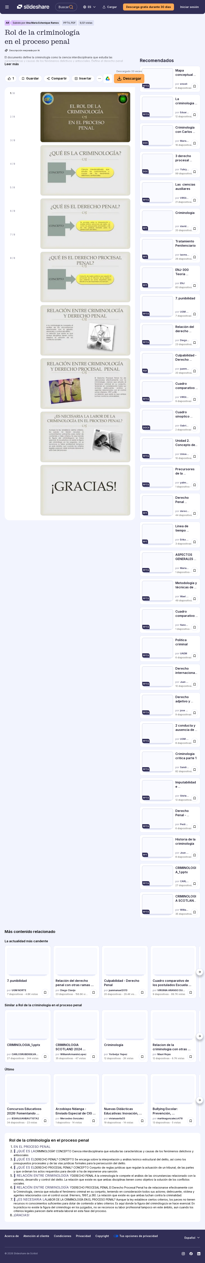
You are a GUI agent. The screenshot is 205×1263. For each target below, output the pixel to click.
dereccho (184, 511)
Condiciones (62, 1236)
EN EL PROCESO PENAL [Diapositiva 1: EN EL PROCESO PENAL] (32, 1147)
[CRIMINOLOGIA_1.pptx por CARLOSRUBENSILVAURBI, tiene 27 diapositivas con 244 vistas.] (170, 876)
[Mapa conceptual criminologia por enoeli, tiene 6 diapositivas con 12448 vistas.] (170, 79)
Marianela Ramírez (184, 568)
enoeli (183, 83)
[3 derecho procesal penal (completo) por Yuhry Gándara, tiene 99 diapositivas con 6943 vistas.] (170, 164)
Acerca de (12, 1236)
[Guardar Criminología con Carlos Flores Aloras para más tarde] (194, 143)
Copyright (102, 1236)
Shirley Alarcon (184, 795)
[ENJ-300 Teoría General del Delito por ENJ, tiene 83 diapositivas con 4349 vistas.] (170, 278)
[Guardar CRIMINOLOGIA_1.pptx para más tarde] (194, 883)
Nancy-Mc (184, 624)
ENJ (182, 283)
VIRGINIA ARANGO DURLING (184, 197)
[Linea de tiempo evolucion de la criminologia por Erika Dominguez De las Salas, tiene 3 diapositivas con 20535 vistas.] (170, 534)
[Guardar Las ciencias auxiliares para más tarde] (194, 200)
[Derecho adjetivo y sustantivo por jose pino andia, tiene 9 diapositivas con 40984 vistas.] (170, 705)
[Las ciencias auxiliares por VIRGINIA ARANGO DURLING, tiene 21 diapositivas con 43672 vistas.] (170, 193)
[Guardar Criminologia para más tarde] (194, 228)
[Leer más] (12, 64)
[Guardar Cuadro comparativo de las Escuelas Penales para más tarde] (194, 627)
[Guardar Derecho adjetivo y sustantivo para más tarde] (194, 712)
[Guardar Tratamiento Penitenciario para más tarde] (194, 257)
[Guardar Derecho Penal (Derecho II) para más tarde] (194, 513)
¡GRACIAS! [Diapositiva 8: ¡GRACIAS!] (21, 1215)
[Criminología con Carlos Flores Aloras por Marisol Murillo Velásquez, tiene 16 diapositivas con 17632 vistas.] (170, 136)
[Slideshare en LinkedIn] (198, 1253)
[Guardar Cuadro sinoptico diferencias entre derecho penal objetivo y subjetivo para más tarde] (194, 427)
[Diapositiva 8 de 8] (22, 266)
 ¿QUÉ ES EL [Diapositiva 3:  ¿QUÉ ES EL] (24, 1159)
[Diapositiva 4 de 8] (22, 171)
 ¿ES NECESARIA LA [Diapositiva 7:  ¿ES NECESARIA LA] (30, 1199)
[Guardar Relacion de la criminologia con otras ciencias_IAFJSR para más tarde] (190, 1056)
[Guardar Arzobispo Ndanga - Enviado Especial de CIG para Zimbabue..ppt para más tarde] (93, 1120)
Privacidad (83, 1236)
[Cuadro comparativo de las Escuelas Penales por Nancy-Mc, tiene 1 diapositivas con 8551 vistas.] (170, 620)
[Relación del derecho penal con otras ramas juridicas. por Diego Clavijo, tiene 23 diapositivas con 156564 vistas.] (170, 335)
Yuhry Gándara (184, 169)
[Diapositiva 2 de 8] (22, 124)
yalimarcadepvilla (184, 482)
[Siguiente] (199, 971)
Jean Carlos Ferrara (184, 852)
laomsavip (184, 254)
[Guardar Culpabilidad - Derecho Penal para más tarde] (194, 370)
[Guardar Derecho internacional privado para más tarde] (194, 684)
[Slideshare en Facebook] (191, 1253)
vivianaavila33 (117, 1118)
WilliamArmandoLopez (184, 909)
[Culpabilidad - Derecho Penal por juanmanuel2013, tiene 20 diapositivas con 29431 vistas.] (170, 364)
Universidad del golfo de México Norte (184, 454)
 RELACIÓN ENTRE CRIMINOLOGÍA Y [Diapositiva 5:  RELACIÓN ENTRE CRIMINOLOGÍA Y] (43, 1175)
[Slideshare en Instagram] (183, 1253)
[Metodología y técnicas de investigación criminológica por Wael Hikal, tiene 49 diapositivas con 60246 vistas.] (170, 591)
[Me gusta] (11, 78)
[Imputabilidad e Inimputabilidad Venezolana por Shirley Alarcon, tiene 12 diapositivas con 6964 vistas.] (170, 791)
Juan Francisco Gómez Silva (184, 681)
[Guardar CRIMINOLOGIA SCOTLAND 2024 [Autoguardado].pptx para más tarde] (194, 912)
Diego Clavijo (184, 340)
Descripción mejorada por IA (22, 50)
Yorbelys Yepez (118, 1054)
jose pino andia (184, 710)
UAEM (183, 653)
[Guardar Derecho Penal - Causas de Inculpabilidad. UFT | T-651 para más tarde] (194, 826)
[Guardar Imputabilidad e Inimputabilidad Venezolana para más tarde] (194, 798)
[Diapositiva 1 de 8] (22, 101)
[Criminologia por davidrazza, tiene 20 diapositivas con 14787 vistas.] (170, 221)
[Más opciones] (99, 78)
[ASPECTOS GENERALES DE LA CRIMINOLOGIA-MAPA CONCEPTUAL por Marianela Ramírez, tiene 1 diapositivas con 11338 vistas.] (170, 563)
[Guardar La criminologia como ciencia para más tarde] (194, 114)
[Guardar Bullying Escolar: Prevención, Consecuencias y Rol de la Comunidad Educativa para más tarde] (190, 1120)
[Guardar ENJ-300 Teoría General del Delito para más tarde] (194, 285)
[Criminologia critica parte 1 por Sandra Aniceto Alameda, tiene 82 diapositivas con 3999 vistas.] (170, 762)
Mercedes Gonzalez (72, 1118)
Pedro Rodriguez (184, 824)
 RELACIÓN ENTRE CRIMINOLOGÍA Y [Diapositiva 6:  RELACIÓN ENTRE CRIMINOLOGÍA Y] (43, 1187)
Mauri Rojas (164, 1054)
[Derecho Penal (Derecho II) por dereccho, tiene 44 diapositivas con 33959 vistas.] (170, 506)
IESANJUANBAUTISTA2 (25, 1118)
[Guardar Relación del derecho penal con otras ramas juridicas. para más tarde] (194, 342)
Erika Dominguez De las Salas (184, 539)
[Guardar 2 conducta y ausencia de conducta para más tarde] (194, 741)
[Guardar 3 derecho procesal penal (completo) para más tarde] (194, 171)
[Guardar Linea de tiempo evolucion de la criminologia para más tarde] (194, 542)
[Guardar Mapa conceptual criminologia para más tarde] (194, 86)
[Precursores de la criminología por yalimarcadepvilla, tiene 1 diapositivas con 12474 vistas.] (170, 477)
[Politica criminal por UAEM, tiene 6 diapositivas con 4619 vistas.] (170, 648)
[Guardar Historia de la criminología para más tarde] (194, 855)
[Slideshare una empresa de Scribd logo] (33, 7)
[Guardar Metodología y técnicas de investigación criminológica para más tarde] (194, 598)
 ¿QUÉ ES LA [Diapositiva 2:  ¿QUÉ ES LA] (24, 1151)
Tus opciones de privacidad (136, 1236)
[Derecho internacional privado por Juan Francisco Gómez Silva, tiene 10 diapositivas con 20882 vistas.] (170, 677)
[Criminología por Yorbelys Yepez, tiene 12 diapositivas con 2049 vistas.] (124, 1036)
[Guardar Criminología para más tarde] (142, 1056)
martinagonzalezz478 (170, 1118)
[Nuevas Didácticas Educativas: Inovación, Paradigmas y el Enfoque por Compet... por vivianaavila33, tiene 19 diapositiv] (124, 1100)
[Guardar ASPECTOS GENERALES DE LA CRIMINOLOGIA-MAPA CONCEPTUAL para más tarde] (194, 570)
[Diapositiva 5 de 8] (22, 195)
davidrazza (184, 226)
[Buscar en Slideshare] (66, 7)
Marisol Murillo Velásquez (184, 140)
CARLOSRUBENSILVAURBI (184, 881)
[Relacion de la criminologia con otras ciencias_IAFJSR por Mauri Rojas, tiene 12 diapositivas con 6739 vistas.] (173, 1036)
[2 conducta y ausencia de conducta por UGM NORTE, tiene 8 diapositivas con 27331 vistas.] (170, 734)
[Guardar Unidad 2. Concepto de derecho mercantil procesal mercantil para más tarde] (194, 456)
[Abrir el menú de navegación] (7, 7)
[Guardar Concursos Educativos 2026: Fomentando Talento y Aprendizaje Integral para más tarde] (45, 1120)
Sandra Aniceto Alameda (184, 767)
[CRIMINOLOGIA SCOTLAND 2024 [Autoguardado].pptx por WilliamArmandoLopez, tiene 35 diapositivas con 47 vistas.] (170, 905)
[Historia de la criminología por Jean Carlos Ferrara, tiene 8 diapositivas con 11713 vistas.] (170, 848)
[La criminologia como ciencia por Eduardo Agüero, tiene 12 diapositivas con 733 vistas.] (170, 107)
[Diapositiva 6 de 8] (22, 218)
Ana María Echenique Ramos (42, 22)
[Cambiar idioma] (89, 7)
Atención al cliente (36, 1236)
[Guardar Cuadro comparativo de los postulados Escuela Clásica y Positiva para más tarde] (194, 399)
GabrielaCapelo (184, 425)
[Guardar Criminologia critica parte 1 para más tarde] (194, 769)
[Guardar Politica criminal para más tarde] (194, 655)
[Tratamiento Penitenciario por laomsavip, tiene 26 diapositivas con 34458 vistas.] (170, 250)
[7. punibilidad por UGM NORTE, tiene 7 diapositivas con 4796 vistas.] (170, 307)
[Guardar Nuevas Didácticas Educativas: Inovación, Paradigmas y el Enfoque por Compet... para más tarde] (142, 1120)
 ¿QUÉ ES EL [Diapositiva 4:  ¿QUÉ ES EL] (24, 1167)
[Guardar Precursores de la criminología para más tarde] (194, 485)
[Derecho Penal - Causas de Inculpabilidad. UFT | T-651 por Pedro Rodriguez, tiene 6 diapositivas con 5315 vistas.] (170, 819)
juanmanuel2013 (184, 368)
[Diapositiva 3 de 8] (22, 148)
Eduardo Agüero (184, 112)
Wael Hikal (184, 596)
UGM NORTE (184, 311)
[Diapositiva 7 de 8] (22, 242)
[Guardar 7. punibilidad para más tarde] (194, 314)
